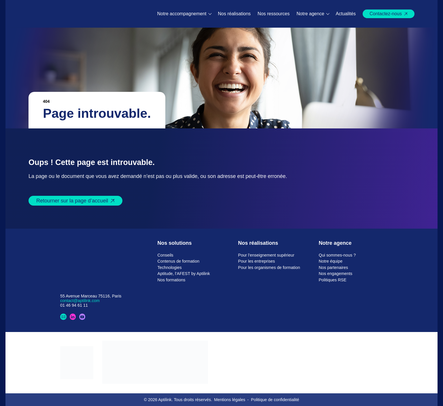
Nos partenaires (333, 267)
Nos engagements (336, 273)
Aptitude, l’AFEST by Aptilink (184, 273)
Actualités (346, 13)
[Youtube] (82, 317)
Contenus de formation (179, 261)
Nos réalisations (234, 13)
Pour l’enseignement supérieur (266, 255)
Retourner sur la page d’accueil (72, 201)
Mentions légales (229, 399)
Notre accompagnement (182, 13)
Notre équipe (330, 261)
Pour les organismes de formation (269, 267)
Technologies (170, 267)
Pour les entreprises (256, 261)
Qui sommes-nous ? (337, 255)
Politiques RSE (333, 280)
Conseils (165, 255)
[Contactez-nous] (63, 317)
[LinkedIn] (73, 317)
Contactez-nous (386, 13)
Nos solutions (175, 243)
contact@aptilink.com (80, 300)
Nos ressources (273, 13)
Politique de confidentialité (275, 399)
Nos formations (171, 280)
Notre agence (310, 13)
